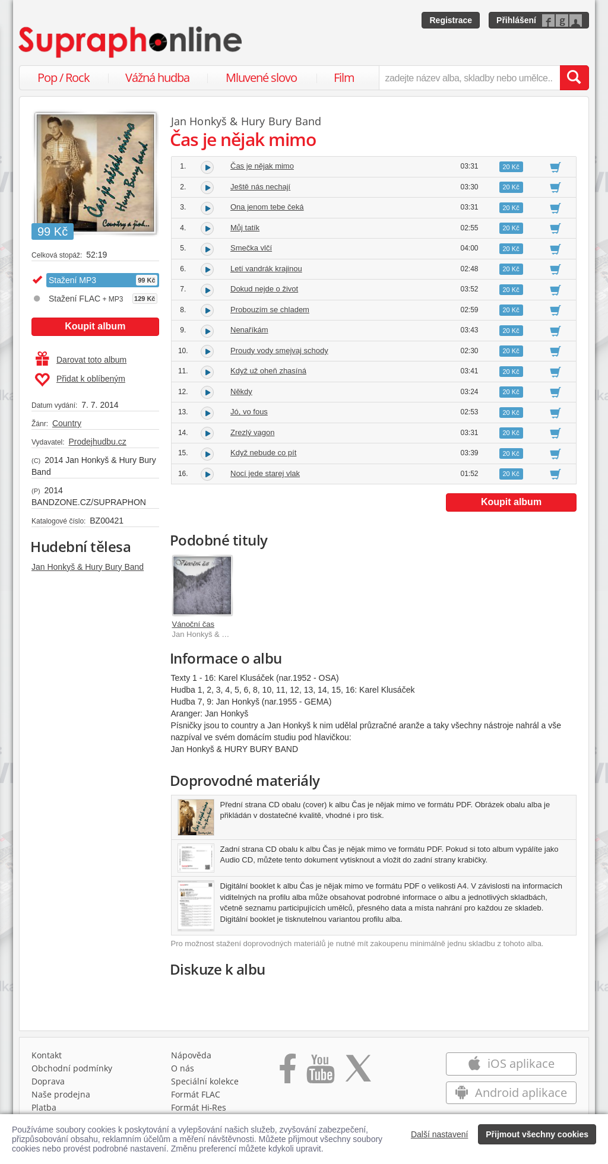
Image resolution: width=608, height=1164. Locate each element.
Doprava (48, 1081)
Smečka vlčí (251, 247)
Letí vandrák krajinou (266, 268)
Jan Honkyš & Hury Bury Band (87, 567)
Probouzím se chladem (269, 309)
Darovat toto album (81, 360)
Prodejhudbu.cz (97, 441)
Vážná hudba (157, 77)
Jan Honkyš (199, 121)
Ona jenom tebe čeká (267, 206)
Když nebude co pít (263, 452)
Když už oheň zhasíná (268, 370)
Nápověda (191, 1055)
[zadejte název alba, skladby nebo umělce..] (469, 77)
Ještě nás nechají (260, 186)
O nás (182, 1068)
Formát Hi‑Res (199, 1107)
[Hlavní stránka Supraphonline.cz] (131, 42)
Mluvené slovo (261, 77)
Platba (43, 1107)
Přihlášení (516, 20)
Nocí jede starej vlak (265, 473)
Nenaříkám (249, 329)
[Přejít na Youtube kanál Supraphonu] (320, 1072)
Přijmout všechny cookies (537, 1134)
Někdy (241, 391)
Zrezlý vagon (252, 432)
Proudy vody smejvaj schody (279, 350)
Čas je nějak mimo (262, 165)
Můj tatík (244, 227)
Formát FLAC (195, 1094)
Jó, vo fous (249, 411)
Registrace (450, 20)
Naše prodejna (60, 1094)
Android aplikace (511, 1092)
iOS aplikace (511, 1063)
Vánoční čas (193, 624)
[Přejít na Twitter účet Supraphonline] (358, 1072)
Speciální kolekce (205, 1081)
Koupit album (95, 326)
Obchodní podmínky (71, 1068)
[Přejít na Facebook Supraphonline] (287, 1072)
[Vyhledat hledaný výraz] (574, 77)
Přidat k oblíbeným (79, 380)
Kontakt (46, 1055)
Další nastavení (439, 1134)
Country (66, 423)
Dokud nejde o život (264, 288)
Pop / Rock (63, 77)
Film (344, 77)
